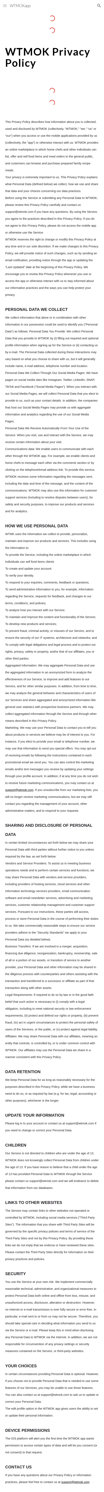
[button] (5, 5)
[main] (51, 57)
